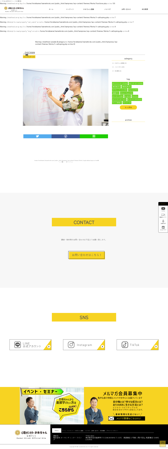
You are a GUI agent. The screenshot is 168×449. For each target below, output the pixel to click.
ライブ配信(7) (117, 104)
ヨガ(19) (135, 97)
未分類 (117, 71)
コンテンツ (70, 9)
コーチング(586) (118, 97)
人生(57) (128, 97)
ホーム (51, 9)
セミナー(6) (127, 104)
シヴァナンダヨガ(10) (135, 100)
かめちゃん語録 (88, 9)
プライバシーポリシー (112, 430)
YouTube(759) (133, 90)
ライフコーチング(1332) (120, 83)
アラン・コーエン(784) (120, 90)
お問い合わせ (126, 9)
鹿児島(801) (116, 87)
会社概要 (145, 9)
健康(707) (116, 94)
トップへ (162, 445)
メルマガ (107, 9)
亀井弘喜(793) (127, 87)
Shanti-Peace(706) (127, 94)
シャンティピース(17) (119, 100)
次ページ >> (69, 162)
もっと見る (128, 108)
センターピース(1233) (136, 83)
